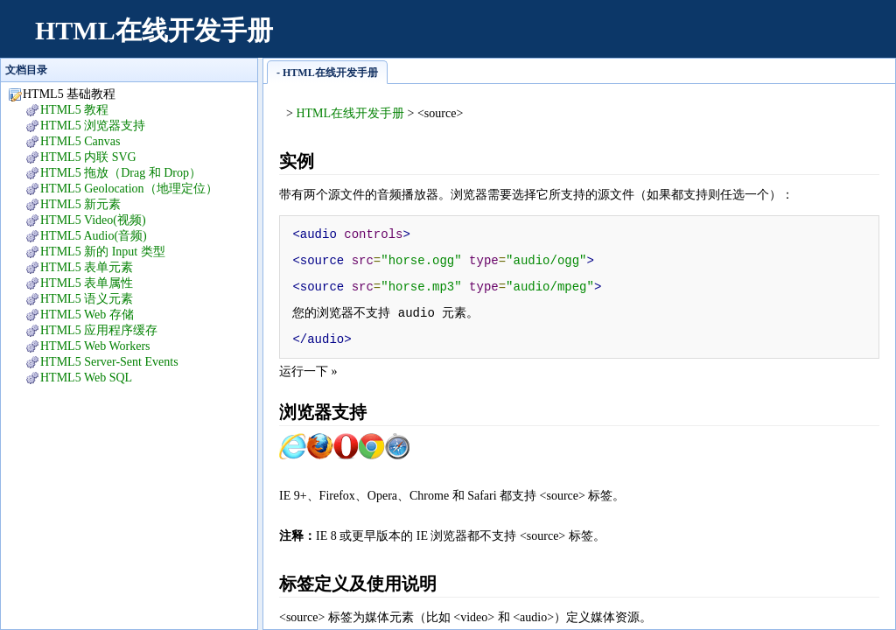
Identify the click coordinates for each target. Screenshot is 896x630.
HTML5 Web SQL (86, 377)
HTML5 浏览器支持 (92, 125)
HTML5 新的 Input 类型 (102, 251)
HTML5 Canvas (80, 141)
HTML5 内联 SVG (88, 157)
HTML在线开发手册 (154, 30)
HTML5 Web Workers (95, 346)
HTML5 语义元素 (86, 298)
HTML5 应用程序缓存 (99, 330)
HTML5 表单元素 (86, 267)
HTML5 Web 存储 (87, 314)
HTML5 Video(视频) (93, 220)
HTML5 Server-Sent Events (109, 361)
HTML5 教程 (74, 109)
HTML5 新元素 (80, 204)
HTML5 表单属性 (86, 283)
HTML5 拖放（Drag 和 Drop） (120, 172)
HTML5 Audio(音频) (93, 235)
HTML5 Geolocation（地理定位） (129, 188)
